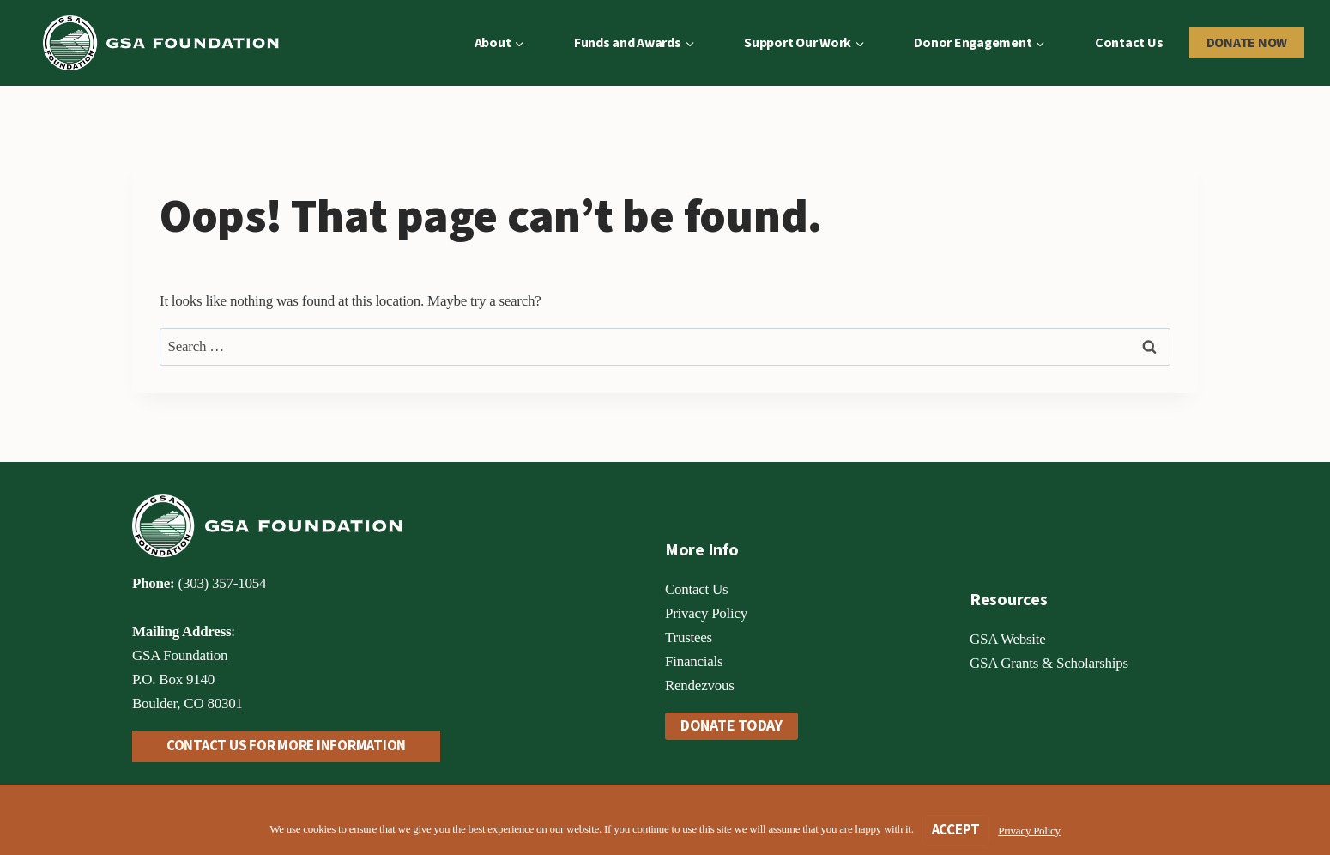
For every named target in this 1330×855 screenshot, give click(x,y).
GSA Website (1008, 639)
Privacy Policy (706, 613)
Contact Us (1129, 42)
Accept (956, 830)
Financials (693, 661)
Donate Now (1246, 42)
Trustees (688, 637)
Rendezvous (700, 685)
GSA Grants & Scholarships (1049, 663)
